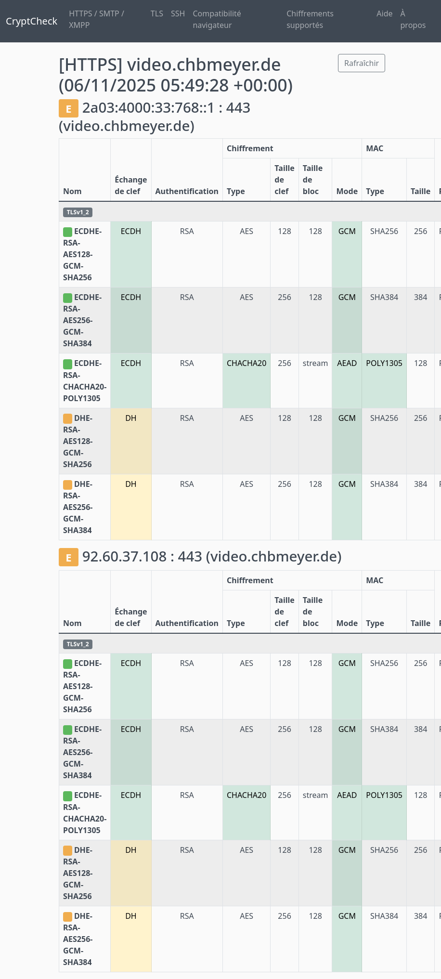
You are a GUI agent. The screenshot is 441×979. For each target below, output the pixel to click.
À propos (413, 19)
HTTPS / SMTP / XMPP (96, 19)
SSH (178, 13)
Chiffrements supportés (310, 19)
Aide (384, 13)
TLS (157, 13)
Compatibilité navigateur (217, 19)
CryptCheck (31, 20)
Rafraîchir (361, 63)
